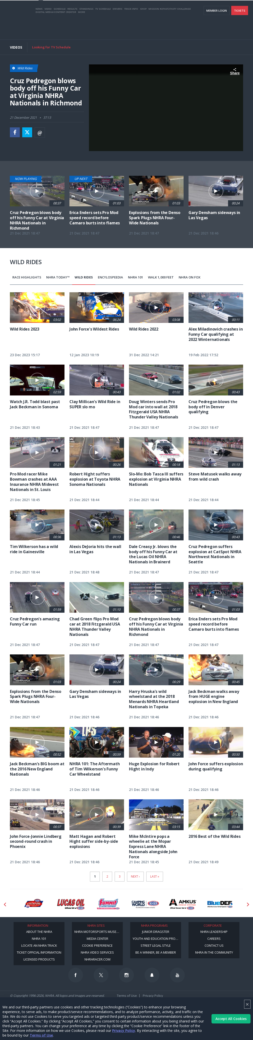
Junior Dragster (155, 931)
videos (242, 10)
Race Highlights (26, 277)
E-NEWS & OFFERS (221, 10)
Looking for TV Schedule (51, 47)
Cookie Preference (97, 945)
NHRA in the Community (214, 952)
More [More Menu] (81, 31)
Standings (86, 28)
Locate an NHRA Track (39, 945)
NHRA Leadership (214, 931)
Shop (143, 28)
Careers (214, 938)
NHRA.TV (200, 10)
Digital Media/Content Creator (56, 31)
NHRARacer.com (97, 959)
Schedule (59, 28)
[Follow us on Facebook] (75, 975)
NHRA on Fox (189, 277)
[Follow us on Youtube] (177, 975)
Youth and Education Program (157, 938)
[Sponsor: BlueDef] (220, 904)
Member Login (216, 30)
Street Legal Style (156, 945)
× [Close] (247, 1004)
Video (48, 28)
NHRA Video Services (97, 952)
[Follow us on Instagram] (126, 975)
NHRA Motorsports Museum (97, 931)
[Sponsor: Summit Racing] (108, 904)
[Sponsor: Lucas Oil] (70, 904)
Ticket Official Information (39, 952)
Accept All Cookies (231, 1018)
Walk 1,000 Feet (161, 277)
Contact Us (214, 945)
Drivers (117, 28)
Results (72, 28)
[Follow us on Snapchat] (152, 975)
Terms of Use (41, 1035)
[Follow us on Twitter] (101, 975)
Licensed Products (39, 959)
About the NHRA (39, 931)
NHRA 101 (135, 277)
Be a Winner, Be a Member (155, 952)
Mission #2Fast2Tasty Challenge (169, 28)
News (39, 28)
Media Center (97, 938)
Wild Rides (84, 277)
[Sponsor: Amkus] (182, 904)
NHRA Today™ (58, 277)
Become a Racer (149, 10)
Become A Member (177, 10)
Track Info (131, 28)
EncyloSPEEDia (110, 277)
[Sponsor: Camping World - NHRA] (145, 904)
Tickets (239, 30)
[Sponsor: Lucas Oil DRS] (33, 904)
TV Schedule (103, 28)
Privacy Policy (123, 1030)
